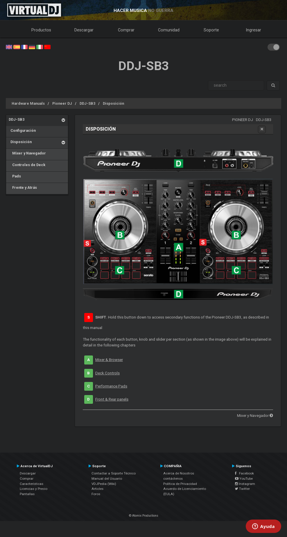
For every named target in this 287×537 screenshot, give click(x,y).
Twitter (242, 489)
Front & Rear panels (111, 399)
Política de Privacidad (180, 484)
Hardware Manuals (28, 103)
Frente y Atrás (23, 187)
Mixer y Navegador (27, 153)
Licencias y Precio (33, 489)
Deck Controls (107, 373)
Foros (96, 494)
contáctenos (173, 478)
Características (31, 484)
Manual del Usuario (107, 478)
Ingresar (253, 30)
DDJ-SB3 (87, 103)
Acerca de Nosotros (178, 473)
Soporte (211, 30)
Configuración (22, 130)
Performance (111, 386)
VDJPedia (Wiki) (104, 484)
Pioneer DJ (62, 103)
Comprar (126, 30)
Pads (15, 176)
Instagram (245, 484)
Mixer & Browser (109, 360)
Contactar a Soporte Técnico (114, 473)
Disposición (113, 103)
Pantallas (27, 494)
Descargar (84, 30)
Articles (97, 489)
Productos (41, 30)
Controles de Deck (27, 165)
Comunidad (169, 30)
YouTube (244, 478)
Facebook (244, 473)
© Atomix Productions (143, 516)
